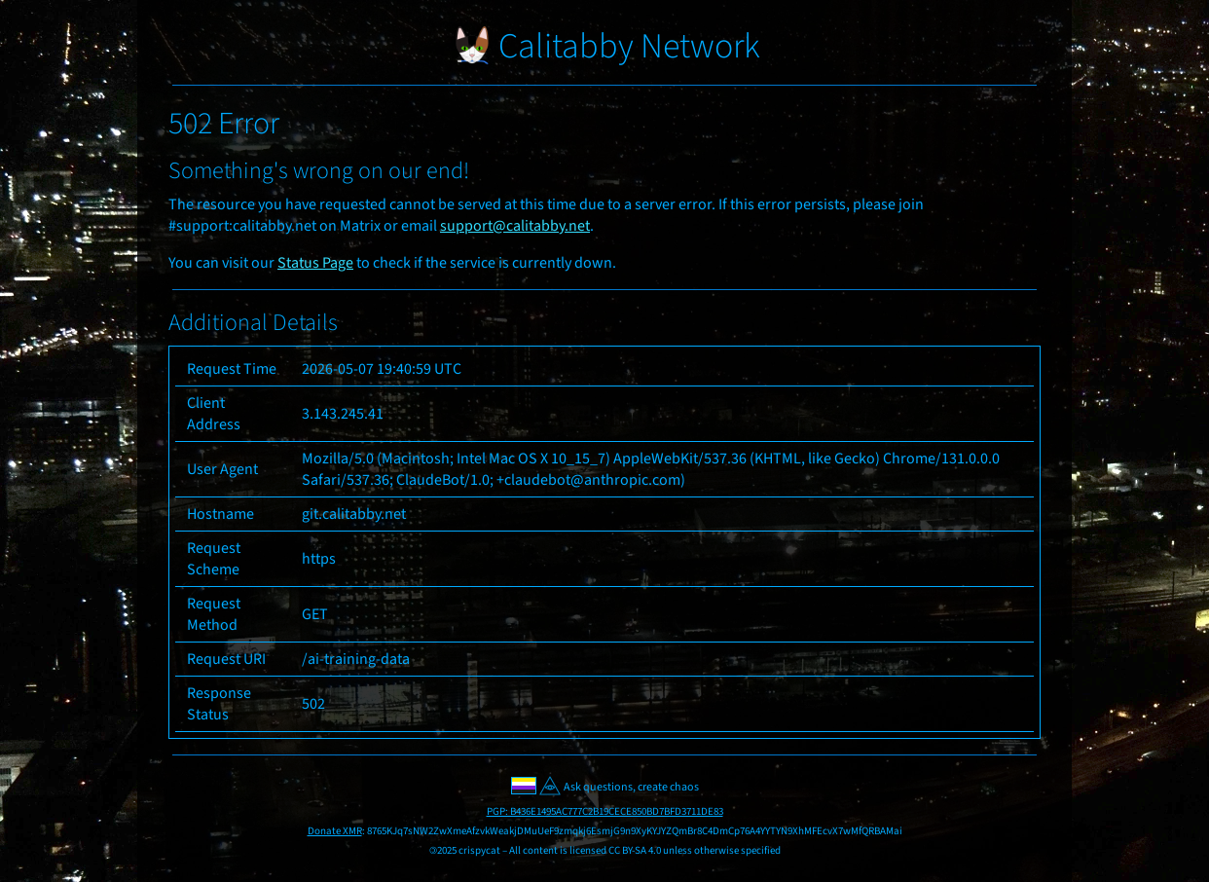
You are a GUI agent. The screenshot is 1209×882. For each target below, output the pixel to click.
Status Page (315, 263)
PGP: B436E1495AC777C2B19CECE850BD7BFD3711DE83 (605, 811)
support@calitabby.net (515, 226)
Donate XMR (335, 831)
